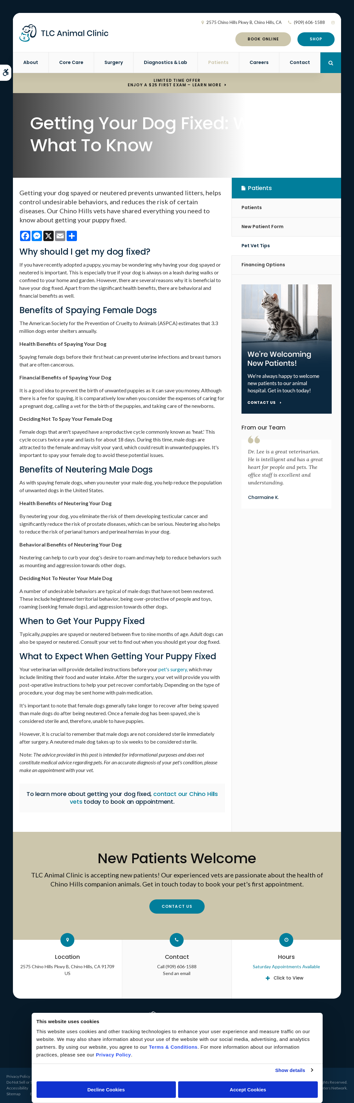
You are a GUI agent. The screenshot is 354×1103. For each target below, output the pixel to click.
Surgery (113, 62)
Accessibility (17, 1088)
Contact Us (177, 906)
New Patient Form (262, 226)
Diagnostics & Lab (165, 62)
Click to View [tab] (289, 978)
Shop (316, 39)
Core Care (71, 62)
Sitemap (13, 1093)
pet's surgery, (173, 669)
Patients (218, 62)
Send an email (176, 973)
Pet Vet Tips (255, 245)
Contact (300, 62)
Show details (290, 1070)
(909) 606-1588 (309, 22)
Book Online (263, 39)
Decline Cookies (106, 1089)
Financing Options (263, 264)
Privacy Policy (18, 1076)
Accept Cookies (248, 1089)
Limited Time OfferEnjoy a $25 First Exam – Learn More (174, 83)
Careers (259, 62)
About (30, 62)
